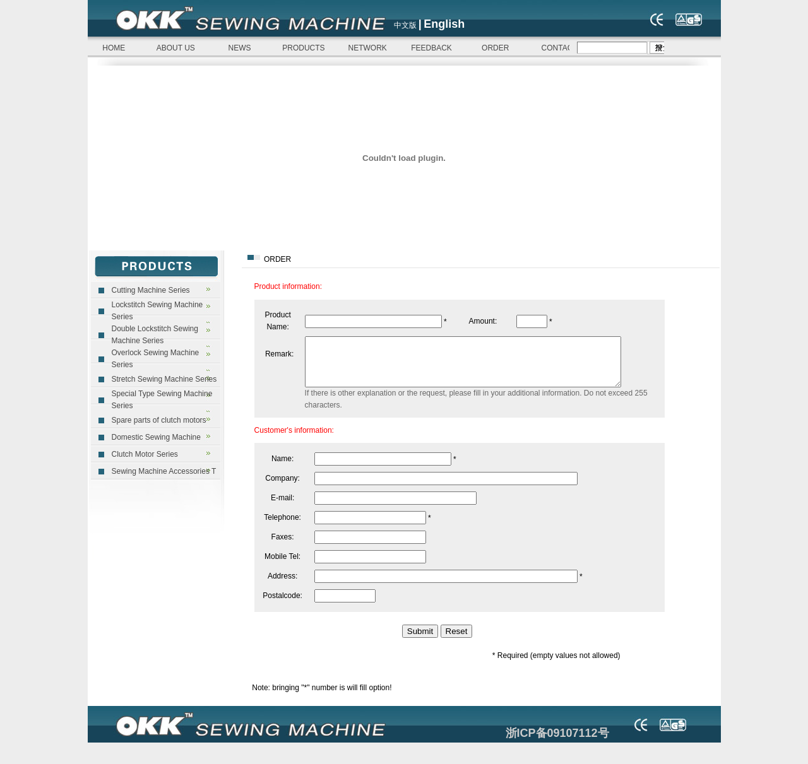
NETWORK (367, 48)
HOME (112, 48)
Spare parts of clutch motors (159, 420)
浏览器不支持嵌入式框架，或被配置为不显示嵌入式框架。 (616, 47)
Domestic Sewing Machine (156, 437)
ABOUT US (176, 48)
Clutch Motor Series (145, 454)
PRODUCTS (303, 48)
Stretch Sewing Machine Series (164, 379)
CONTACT (560, 48)
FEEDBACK (431, 48)
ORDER (495, 48)
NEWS (240, 48)
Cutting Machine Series (151, 290)
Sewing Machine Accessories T (164, 471)
